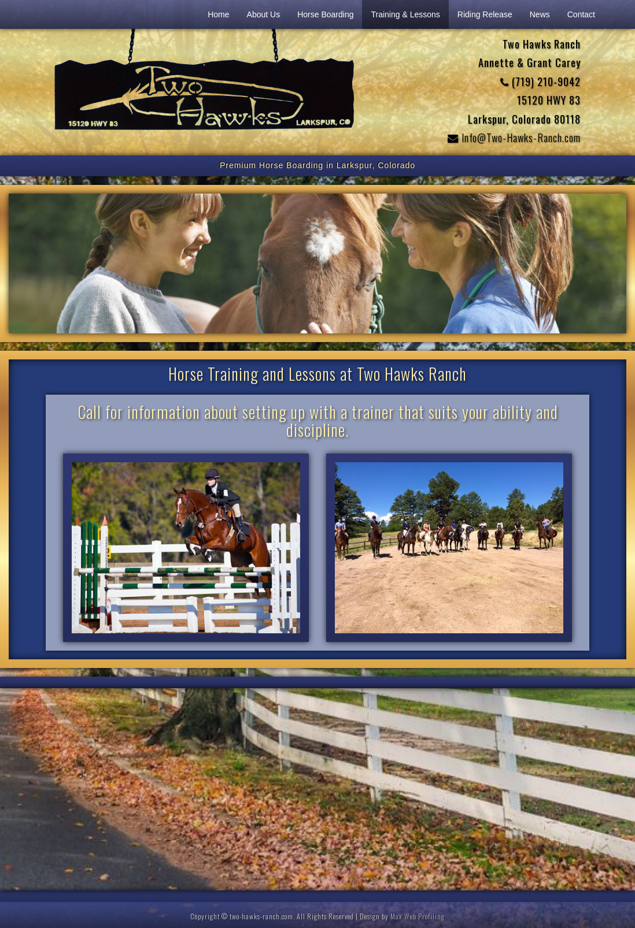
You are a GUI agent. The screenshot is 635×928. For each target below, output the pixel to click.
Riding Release (484, 14)
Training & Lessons (405, 14)
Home (218, 14)
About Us (263, 14)
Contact (581, 14)
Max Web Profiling (417, 916)
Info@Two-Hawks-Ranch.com (514, 137)
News (540, 14)
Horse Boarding (325, 14)
